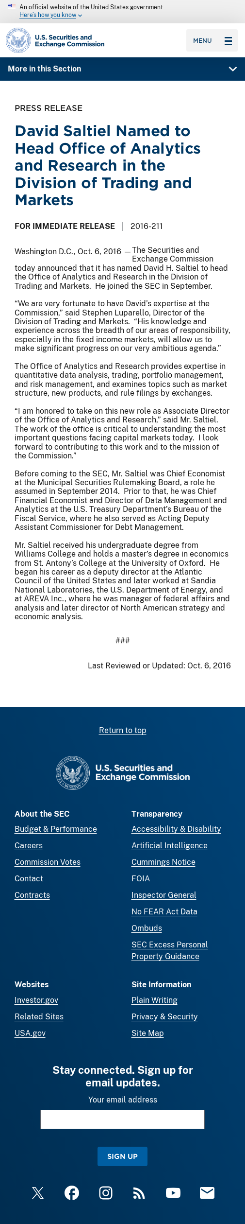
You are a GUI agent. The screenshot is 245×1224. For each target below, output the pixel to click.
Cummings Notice (163, 862)
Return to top (123, 730)
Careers (29, 845)
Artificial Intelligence (169, 845)
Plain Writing (154, 1000)
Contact (29, 878)
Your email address (122, 1099)
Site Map (147, 1033)
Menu (212, 40)
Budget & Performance (56, 829)
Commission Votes (48, 862)
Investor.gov (36, 1000)
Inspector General (163, 895)
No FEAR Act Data (164, 911)
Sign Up (122, 1156)
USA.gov (30, 1033)
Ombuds (146, 928)
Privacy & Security (164, 1016)
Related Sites (39, 1016)
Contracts (32, 895)
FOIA (140, 878)
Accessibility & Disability (176, 829)
